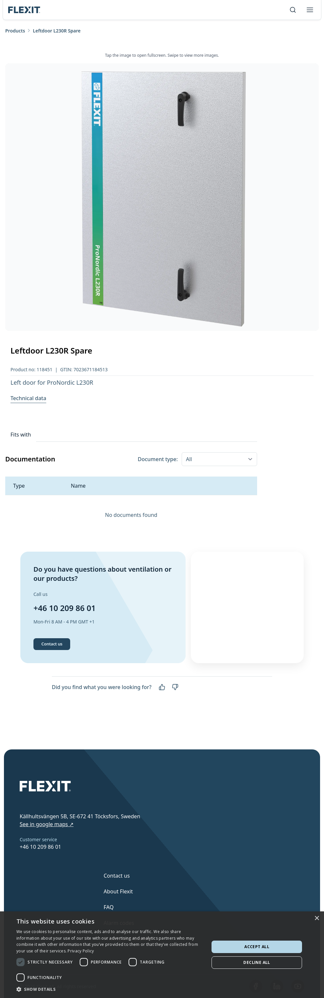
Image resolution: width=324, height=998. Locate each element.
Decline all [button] (256, 962)
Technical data (28, 398)
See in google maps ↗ (46, 824)
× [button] (316, 918)
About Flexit (118, 891)
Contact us (51, 664)
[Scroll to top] (24, 10)
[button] (110, 989)
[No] (175, 707)
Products (15, 31)
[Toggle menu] (310, 10)
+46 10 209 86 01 (64, 618)
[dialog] (162, 954)
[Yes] (162, 707)
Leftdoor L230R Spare (56, 31)
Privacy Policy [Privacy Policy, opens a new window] (81, 951)
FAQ (108, 907)
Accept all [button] (256, 946)
